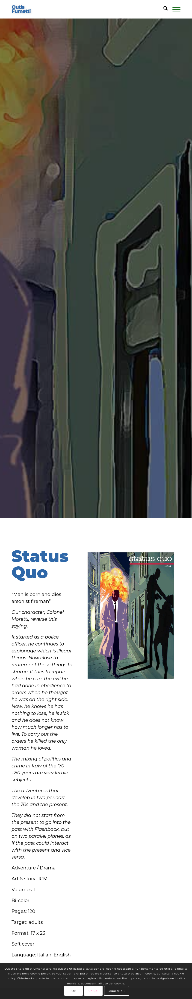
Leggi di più (116, 991)
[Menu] (174, 9)
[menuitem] (163, 9)
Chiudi (93, 991)
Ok (73, 991)
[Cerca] (163, 9)
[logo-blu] (21, 9)
